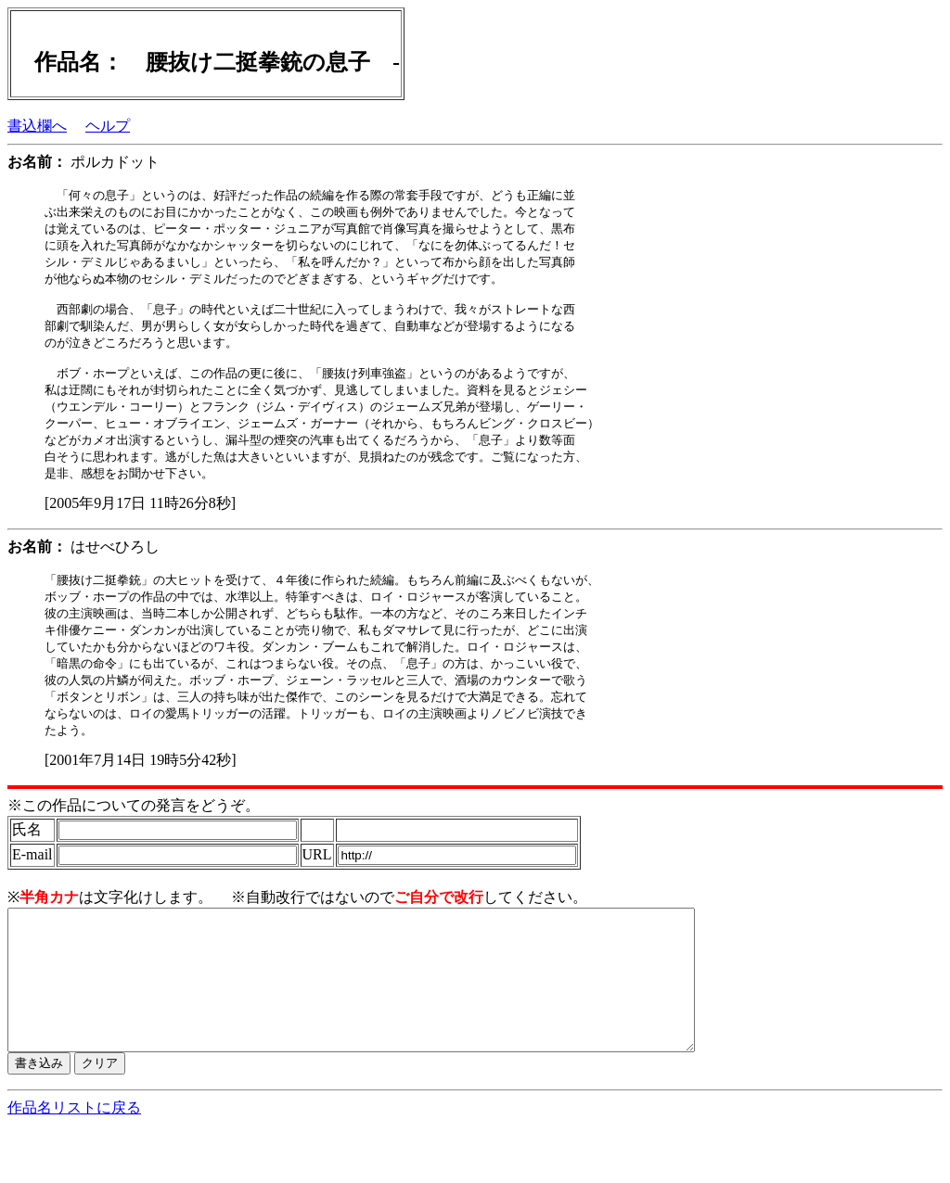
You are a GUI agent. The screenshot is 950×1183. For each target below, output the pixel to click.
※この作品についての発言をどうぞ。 (133, 835)
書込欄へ (37, 126)
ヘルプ (107, 126)
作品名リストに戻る (74, 1165)
